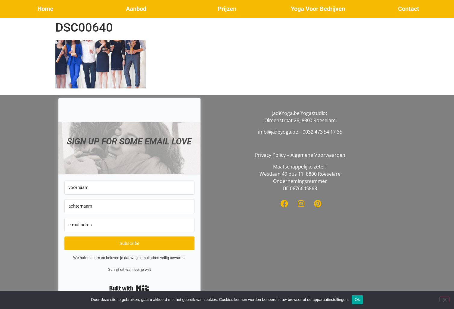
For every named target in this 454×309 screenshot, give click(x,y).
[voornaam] (129, 188)
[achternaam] (129, 206)
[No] (444, 299)
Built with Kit (129, 288)
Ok (357, 299)
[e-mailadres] (129, 225)
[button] (45, 9)
